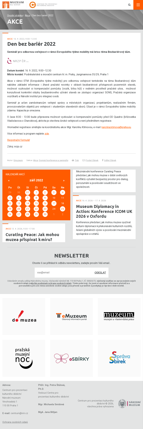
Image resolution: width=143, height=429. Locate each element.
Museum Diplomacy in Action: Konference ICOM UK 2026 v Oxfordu (104, 211)
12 (10, 203)
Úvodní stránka (15, 15)
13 (18, 203)
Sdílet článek (109, 160)
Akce (27, 15)
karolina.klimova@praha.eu (116, 127)
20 (18, 208)
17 (53, 203)
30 (45, 214)
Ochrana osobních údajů (15, 422)
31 (27, 192)
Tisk (75, 160)
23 (45, 208)
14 (27, 203)
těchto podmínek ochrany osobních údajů (51, 283)
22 (36, 208)
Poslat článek (90, 160)
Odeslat (100, 272)
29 (36, 214)
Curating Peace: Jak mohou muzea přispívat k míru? (32, 237)
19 (10, 208)
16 (45, 203)
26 (10, 214)
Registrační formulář (18, 140)
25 (62, 208)
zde (47, 133)
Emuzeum (18, 160)
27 (18, 214)
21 (27, 208)
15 (36, 203)
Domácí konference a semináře (53, 160)
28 (27, 214)
